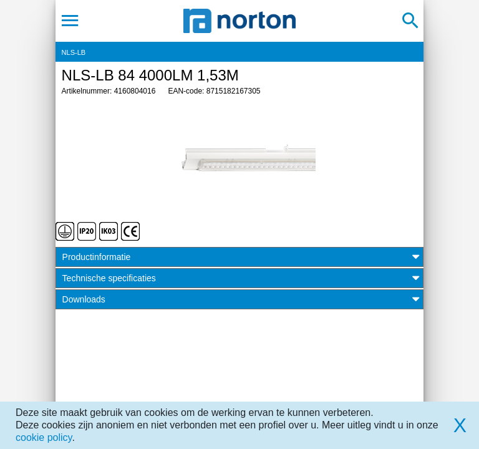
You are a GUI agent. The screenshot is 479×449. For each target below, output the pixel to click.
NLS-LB (74, 52)
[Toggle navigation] (70, 20)
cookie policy (44, 437)
